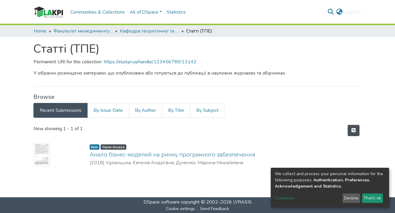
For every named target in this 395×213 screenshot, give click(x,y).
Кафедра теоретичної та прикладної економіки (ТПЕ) (149, 31)
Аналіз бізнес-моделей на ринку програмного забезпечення (172, 155)
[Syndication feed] (353, 130)
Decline (351, 198)
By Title (176, 110)
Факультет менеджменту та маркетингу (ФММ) (83, 31)
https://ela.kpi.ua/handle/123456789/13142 (150, 62)
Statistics (176, 12)
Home (40, 31)
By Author (145, 110)
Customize (284, 198)
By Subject (207, 110)
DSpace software (162, 202)
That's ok (372, 198)
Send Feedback (214, 209)
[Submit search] (330, 12)
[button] (339, 12)
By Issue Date (108, 110)
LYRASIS (242, 202)
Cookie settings (180, 209)
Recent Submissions (60, 110)
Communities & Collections (97, 12)
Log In (351, 12)
